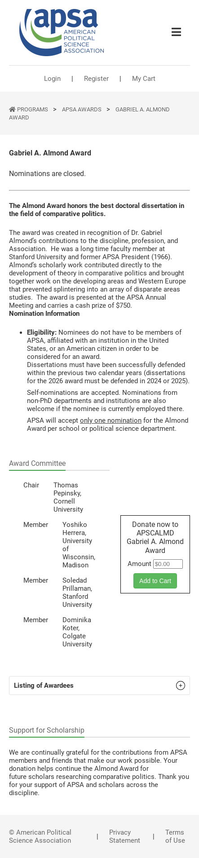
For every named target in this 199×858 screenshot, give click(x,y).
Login (52, 79)
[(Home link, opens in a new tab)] (61, 32)
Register (96, 79)
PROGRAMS (33, 109)
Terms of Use (175, 836)
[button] (99, 685)
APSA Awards (82, 109)
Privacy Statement (124, 836)
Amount (139, 564)
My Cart (143, 79)
